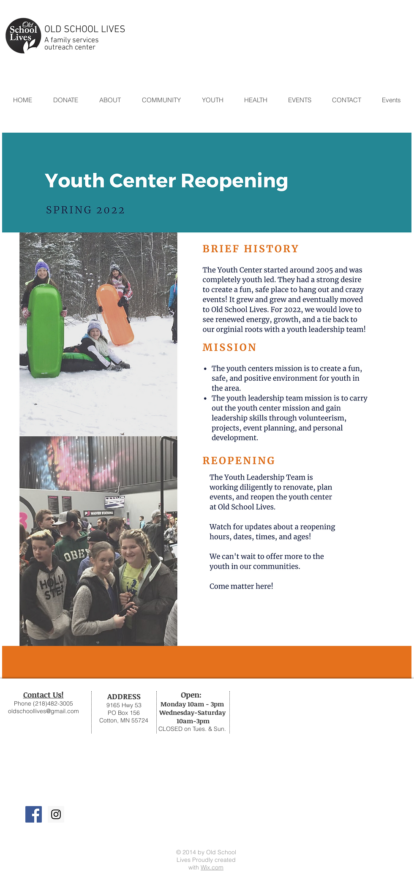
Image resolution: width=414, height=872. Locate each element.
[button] (161, 100)
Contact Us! (43, 694)
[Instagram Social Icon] (56, 814)
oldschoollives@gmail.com (43, 711)
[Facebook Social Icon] (33, 814)
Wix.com (212, 867)
